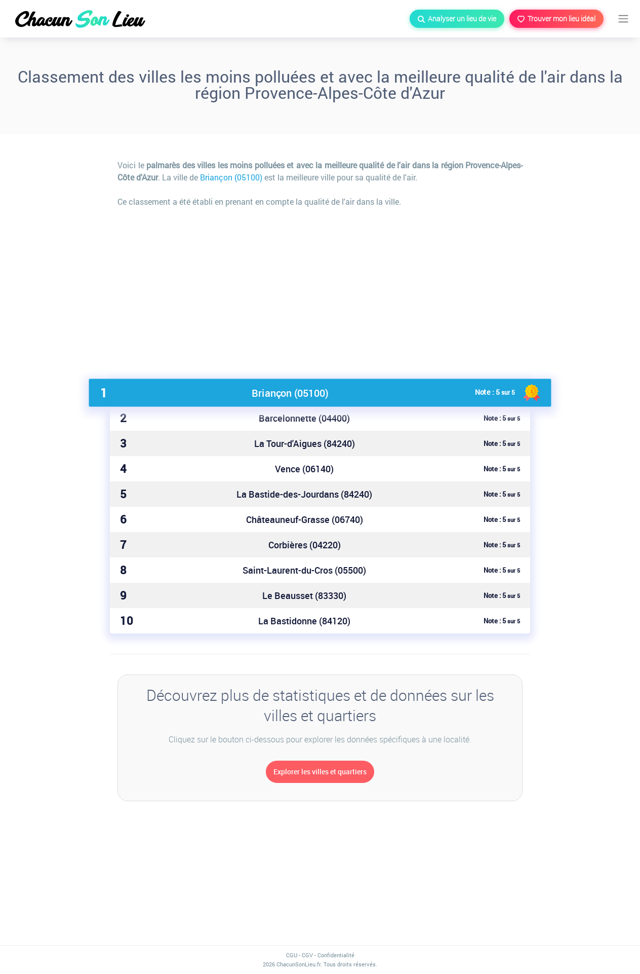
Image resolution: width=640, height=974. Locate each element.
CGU (291, 955)
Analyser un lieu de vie (457, 18)
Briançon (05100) (231, 177)
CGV (307, 955)
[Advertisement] (320, 289)
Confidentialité (335, 955)
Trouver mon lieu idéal (556, 18)
